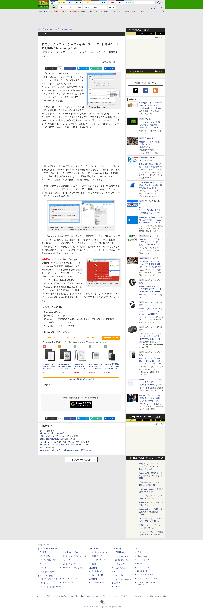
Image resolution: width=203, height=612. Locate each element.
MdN (114, 572)
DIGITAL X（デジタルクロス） (73, 568)
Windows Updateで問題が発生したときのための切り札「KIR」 (150, 511)
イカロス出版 (117, 549)
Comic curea (142, 556)
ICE (136, 549)
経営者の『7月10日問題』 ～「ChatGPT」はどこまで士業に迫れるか (151, 144)
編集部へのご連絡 (93, 596)
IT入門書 (90, 337)
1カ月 (160, 33)
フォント (142, 11)
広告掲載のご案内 (77, 596)
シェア (72, 68)
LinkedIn (111, 68)
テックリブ (116, 583)
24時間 (140, 33)
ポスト (52, 68)
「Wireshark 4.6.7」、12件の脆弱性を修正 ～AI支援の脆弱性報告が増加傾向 (151, 185)
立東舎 (94, 564)
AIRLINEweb (119, 552)
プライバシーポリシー (110, 596)
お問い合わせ (64, 596)
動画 (133, 11)
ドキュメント (117, 11)
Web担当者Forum (46, 556)
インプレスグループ (137, 596)
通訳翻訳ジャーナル (122, 560)
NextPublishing (68, 582)
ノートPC (51, 337)
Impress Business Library (71, 560)
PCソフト (71, 337)
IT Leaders (44, 564)
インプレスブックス (70, 578)
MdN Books (119, 575)
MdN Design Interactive (123, 579)
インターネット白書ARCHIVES (51, 587)
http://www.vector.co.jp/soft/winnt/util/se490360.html (64, 444)
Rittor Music (93, 549)
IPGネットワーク (141, 571)
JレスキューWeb (121, 564)
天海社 (140, 552)
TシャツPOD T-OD (99, 560)
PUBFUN (138, 564)
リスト (60, 68)
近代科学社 (93, 579)
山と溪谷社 (93, 568)
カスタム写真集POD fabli (147, 578)
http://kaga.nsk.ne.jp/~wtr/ (52, 433)
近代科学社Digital (98, 582)
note (98, 68)
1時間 (131, 33)
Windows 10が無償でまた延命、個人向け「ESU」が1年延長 (151, 475)
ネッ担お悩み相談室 (47, 572)
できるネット (45, 583)
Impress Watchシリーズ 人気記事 (146, 417)
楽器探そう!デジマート (100, 556)
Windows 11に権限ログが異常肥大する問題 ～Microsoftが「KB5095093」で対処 (150, 220)
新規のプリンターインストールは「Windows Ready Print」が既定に (151, 466)
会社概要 (124, 596)
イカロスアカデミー (122, 568)
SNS (127, 11)
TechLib (117, 586)
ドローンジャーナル (47, 568)
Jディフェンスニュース (123, 556)
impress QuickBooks (145, 560)
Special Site (137, 71)
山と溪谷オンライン (99, 571)
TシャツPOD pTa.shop (146, 574)
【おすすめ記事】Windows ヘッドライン (148, 458)
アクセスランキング (140, 30)
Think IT (43, 552)
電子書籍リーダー (110, 337)
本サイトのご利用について (46, 596)
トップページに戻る (81, 460)
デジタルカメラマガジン (49, 579)
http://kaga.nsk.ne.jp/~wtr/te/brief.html (57, 439)
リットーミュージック (99, 552)
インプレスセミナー (70, 564)
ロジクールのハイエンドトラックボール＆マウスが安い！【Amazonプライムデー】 (151, 336)
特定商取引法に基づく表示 (156, 596)
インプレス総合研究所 (48, 560)
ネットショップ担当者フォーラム (74, 556)
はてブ (85, 68)
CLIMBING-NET (97, 575)
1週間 (150, 33)
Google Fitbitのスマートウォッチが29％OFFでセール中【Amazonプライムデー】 (151, 289)
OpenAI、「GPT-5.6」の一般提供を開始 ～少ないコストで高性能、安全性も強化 (151, 398)
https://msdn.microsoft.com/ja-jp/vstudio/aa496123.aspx (66, 450)
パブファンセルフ (144, 567)
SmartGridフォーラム (70, 552)
